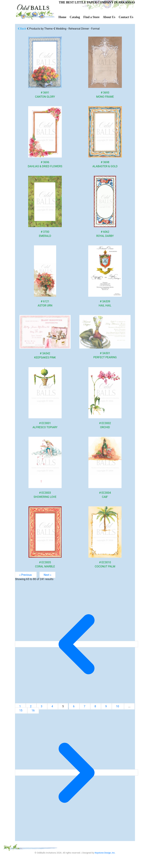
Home (62, 17)
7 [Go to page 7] (85, 706)
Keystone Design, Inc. (105, 852)
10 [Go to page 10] (118, 706)
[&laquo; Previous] (76, 644)
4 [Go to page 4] (53, 706)
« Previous (25, 574)
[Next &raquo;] (76, 772)
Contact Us (126, 17)
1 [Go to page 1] (20, 706)
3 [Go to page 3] (42, 706)
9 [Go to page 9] (106, 706)
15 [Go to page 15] (21, 710)
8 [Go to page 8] (96, 706)
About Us (109, 17)
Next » (47, 574)
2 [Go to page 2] (31, 706)
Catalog (75, 17)
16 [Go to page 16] (33, 710)
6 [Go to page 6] (74, 706)
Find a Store (91, 17)
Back (22, 28)
